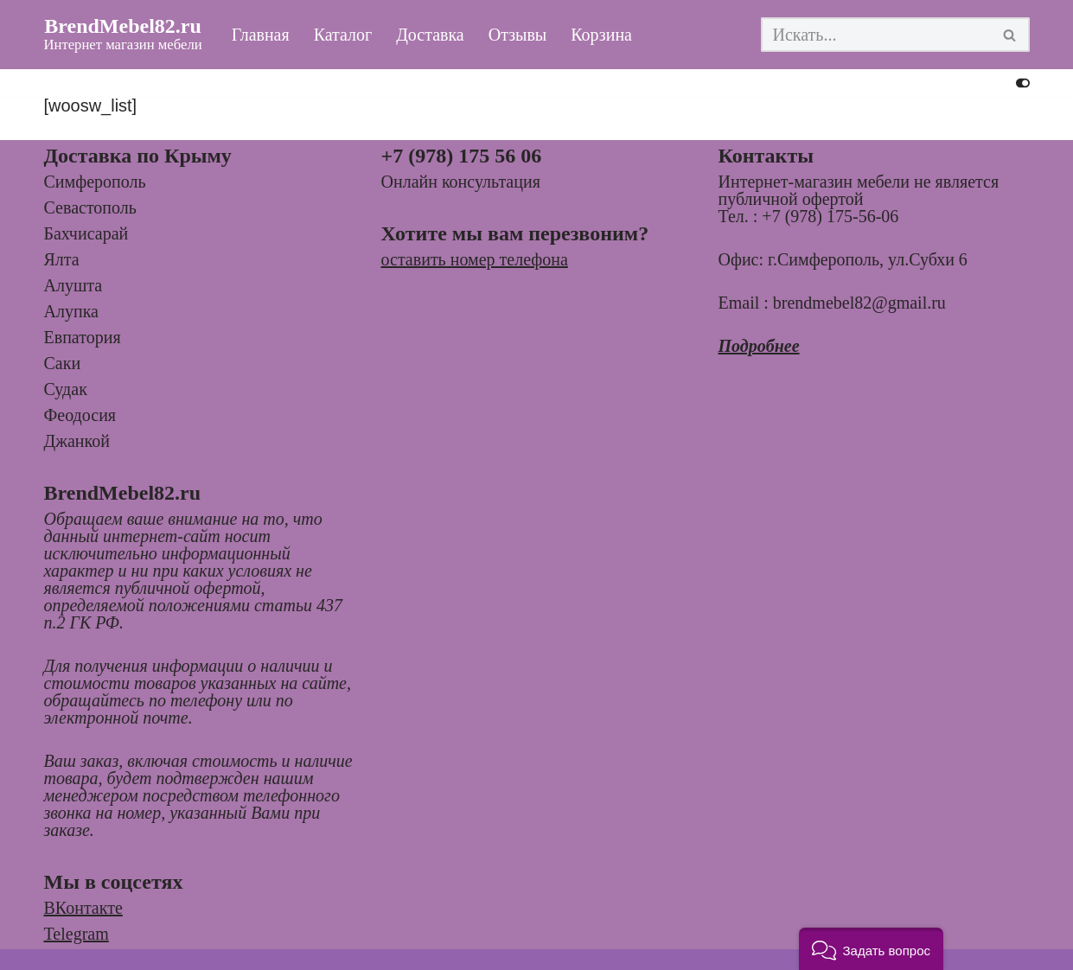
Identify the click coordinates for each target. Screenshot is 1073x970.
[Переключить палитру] (1023, 83)
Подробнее (759, 345)
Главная (261, 35)
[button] (871, 949)
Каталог (343, 35)
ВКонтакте (83, 907)
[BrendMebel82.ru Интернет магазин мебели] (123, 35)
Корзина (602, 35)
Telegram (76, 933)
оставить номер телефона (474, 259)
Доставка (430, 35)
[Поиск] (876, 34)
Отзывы (518, 35)
